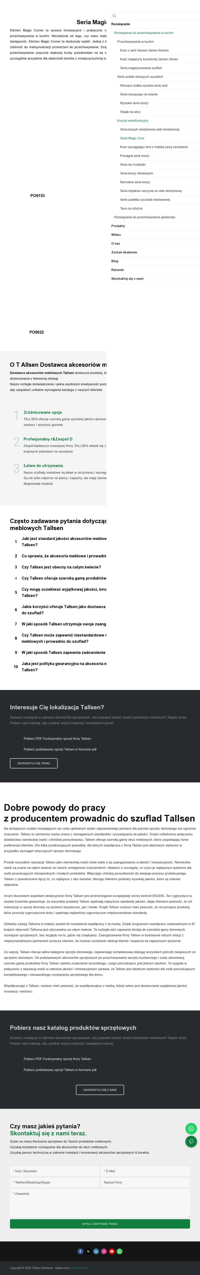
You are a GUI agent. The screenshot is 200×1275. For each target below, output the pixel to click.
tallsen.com (62, 1268)
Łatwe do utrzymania (43, 465)
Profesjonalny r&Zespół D (48, 439)
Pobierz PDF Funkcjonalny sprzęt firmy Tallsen (57, 738)
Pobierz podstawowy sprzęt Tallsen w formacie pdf (60, 749)
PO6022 (27, 332)
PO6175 (118, 196)
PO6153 (27, 196)
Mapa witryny (80, 1268)
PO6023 (119, 210)
